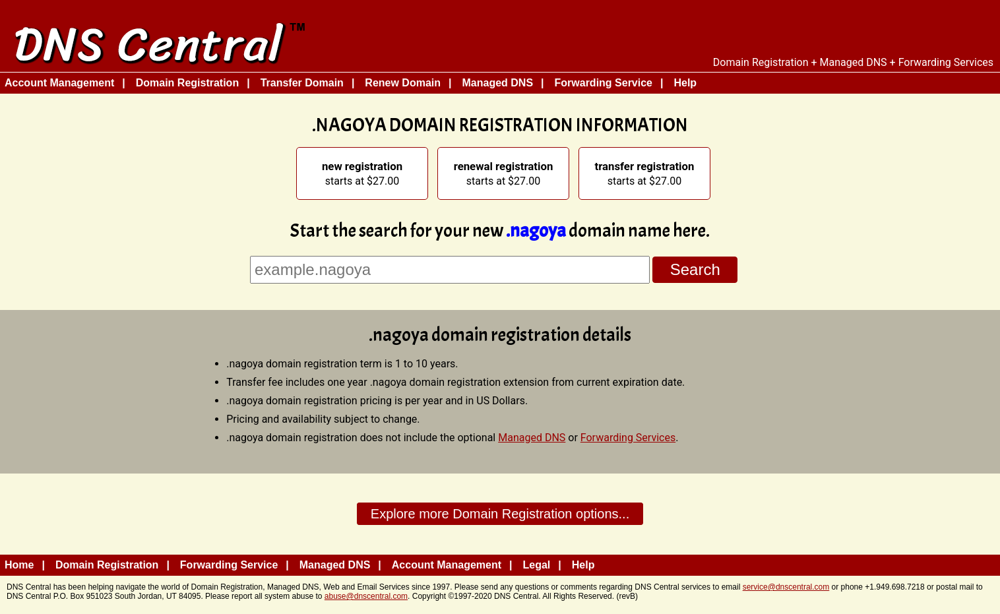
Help (685, 82)
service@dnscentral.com (786, 587)
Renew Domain (403, 82)
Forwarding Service (604, 82)
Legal (537, 564)
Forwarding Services (627, 437)
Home (19, 564)
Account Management (59, 82)
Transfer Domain (302, 82)
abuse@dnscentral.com (366, 596)
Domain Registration (187, 82)
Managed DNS (497, 82)
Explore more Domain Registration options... (500, 514)
